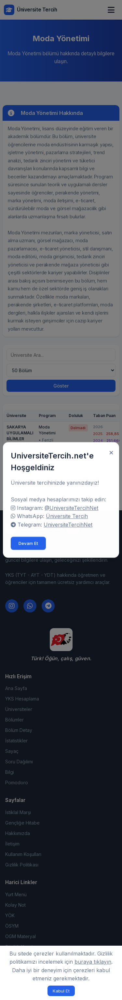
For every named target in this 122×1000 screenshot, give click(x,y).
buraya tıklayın (93, 961)
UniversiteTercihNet (68, 521)
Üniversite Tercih (67, 513)
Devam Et (28, 540)
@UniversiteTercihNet (71, 505)
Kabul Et (61, 990)
